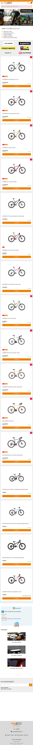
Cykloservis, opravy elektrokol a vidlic (16, 743)
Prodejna (1, 0)
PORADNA (4, 630)
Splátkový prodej (16, 741)
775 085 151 (31, 0)
